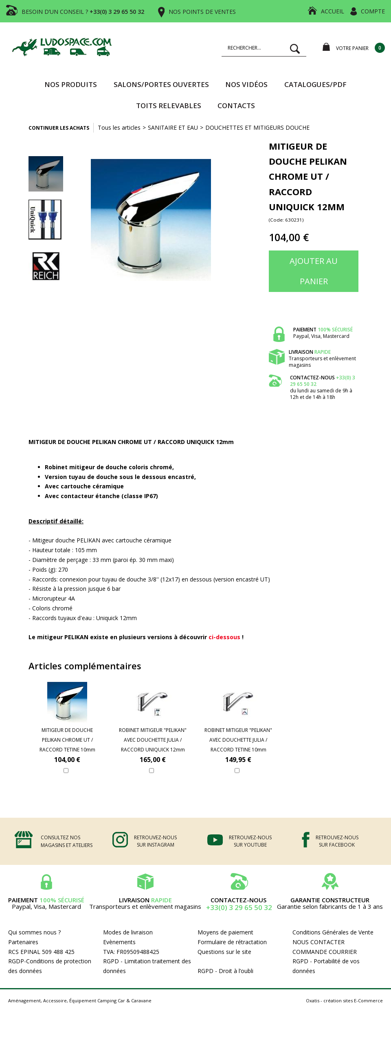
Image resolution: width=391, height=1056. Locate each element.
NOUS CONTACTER (318, 942)
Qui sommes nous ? (34, 932)
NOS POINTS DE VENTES (202, 11)
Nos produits (70, 84)
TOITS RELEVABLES (168, 105)
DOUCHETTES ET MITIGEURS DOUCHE (257, 127)
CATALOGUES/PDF (315, 84)
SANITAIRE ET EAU (173, 127)
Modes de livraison (128, 932)
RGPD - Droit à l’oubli (225, 971)
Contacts (236, 105)
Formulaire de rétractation (232, 942)
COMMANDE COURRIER (324, 952)
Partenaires (23, 942)
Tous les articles (119, 127)
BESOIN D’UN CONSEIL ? (83, 11)
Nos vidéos (246, 84)
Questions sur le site (224, 952)
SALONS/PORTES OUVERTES (161, 84)
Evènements (119, 942)
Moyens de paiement (225, 932)
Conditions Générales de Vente (332, 932)
